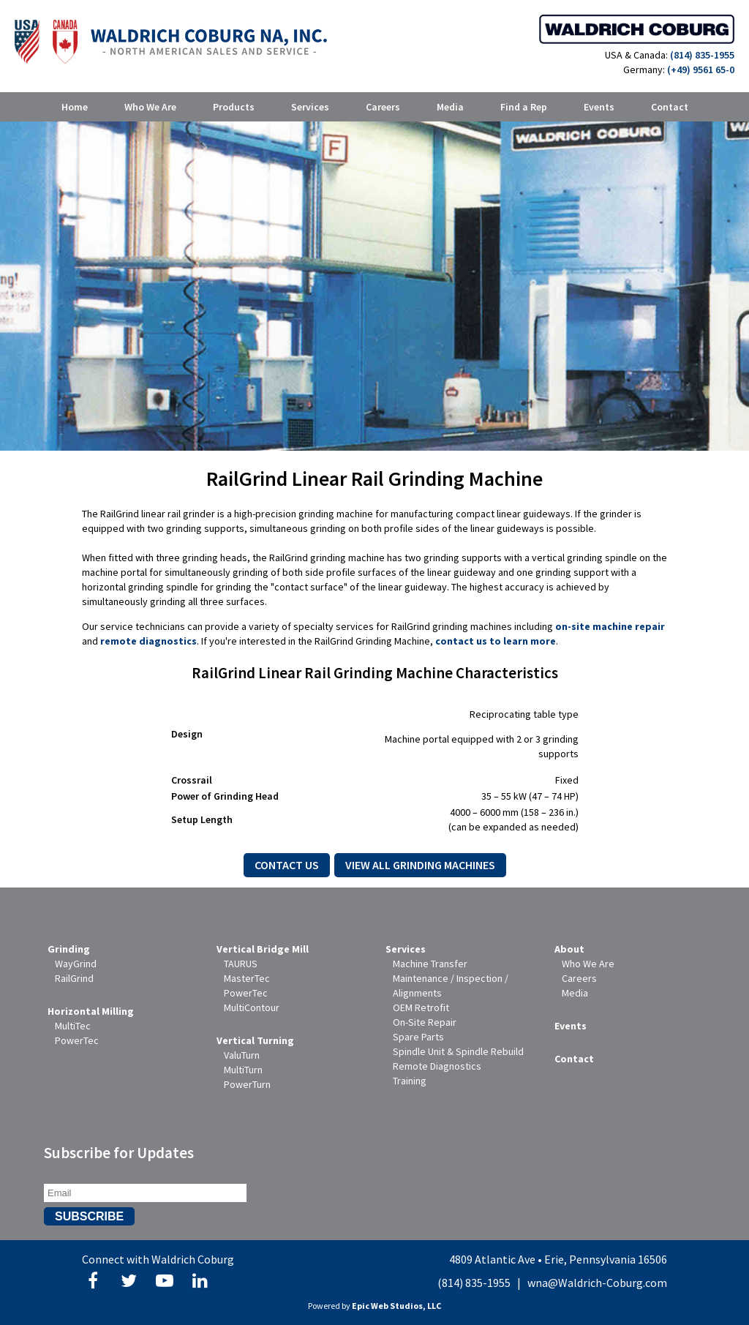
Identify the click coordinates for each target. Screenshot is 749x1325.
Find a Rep (523, 106)
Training (409, 1080)
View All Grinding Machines (420, 864)
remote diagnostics (148, 641)
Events (599, 106)
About (569, 949)
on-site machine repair (610, 626)
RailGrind (74, 978)
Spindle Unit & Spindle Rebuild (458, 1051)
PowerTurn (247, 1084)
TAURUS (240, 963)
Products (234, 106)
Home (74, 106)
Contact (669, 106)
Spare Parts (418, 1036)
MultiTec (73, 1025)
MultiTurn (243, 1069)
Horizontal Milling (91, 1011)
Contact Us (287, 864)
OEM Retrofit (421, 1007)
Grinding (69, 949)
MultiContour (251, 1007)
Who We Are (150, 106)
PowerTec (77, 1040)
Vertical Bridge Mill (263, 949)
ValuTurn (242, 1055)
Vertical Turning (255, 1040)
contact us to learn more (495, 641)
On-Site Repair (424, 1022)
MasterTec (247, 978)
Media (450, 106)
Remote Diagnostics (437, 1066)
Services (310, 106)
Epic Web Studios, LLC (396, 1305)
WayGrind (76, 963)
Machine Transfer (430, 963)
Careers (383, 106)
